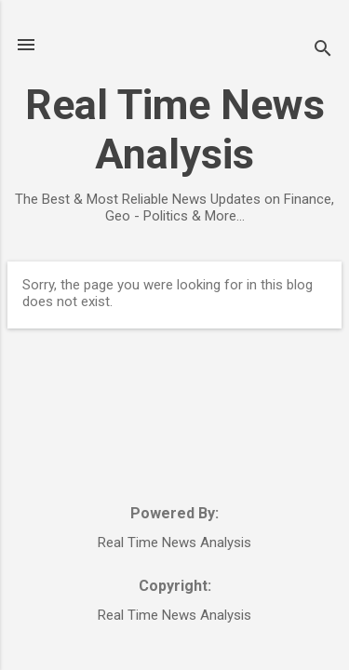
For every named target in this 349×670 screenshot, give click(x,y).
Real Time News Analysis (175, 129)
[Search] (323, 50)
